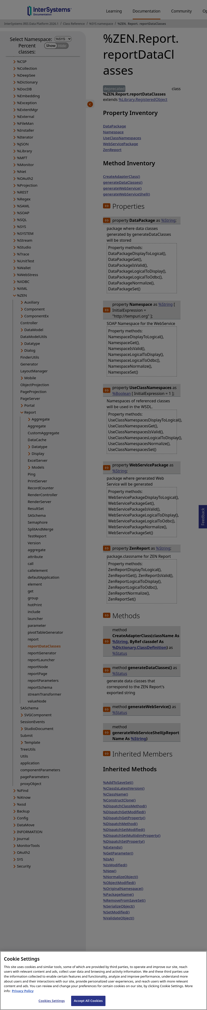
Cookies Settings (52, 1005)
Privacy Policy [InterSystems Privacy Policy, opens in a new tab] (23, 995)
